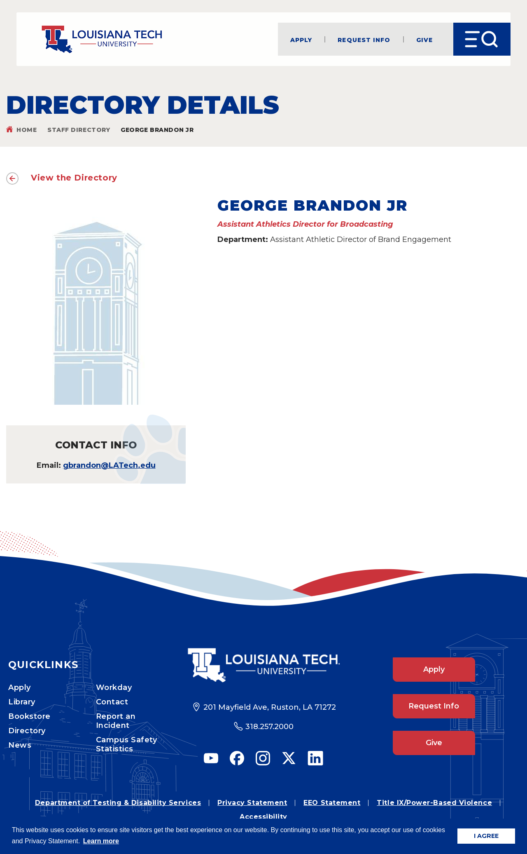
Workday (114, 687)
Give (424, 39)
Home (26, 130)
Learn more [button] (101, 841)
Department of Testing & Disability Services (118, 803)
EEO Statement (331, 803)
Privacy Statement (252, 803)
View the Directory (74, 178)
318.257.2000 (269, 726)
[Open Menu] (482, 39)
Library (21, 701)
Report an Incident (116, 721)
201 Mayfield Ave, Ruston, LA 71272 (269, 707)
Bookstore (29, 716)
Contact (112, 701)
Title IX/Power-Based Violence (434, 803)
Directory (27, 730)
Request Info (364, 39)
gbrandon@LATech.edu (109, 465)
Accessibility (263, 817)
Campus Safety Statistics (126, 744)
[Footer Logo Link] (263, 665)
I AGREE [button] (486, 836)
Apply (301, 39)
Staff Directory (78, 130)
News (19, 745)
